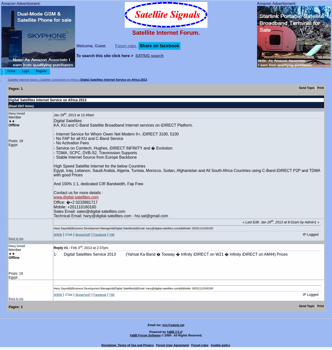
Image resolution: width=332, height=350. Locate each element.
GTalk (69, 234)
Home (11, 71)
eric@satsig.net (173, 325)
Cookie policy (220, 345)
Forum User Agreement (172, 345)
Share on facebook (159, 45)
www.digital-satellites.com (76, 197)
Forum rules (125, 46)
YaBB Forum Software (145, 335)
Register (41, 71)
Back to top (16, 238)
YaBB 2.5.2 (174, 332)
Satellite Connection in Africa (59, 80)
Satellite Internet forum (23, 80)
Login (25, 71)
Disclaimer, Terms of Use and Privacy (127, 345)
